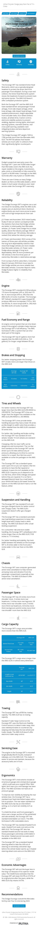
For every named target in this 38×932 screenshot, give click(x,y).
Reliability (31, 62)
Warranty (19, 62)
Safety (7, 62)
